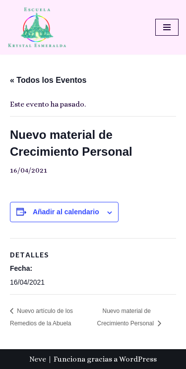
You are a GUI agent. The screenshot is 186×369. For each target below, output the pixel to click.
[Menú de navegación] (167, 27)
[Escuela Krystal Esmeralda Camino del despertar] (37, 27)
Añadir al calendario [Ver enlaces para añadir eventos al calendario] (66, 212)
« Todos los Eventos (48, 80)
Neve (37, 359)
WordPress (138, 359)
